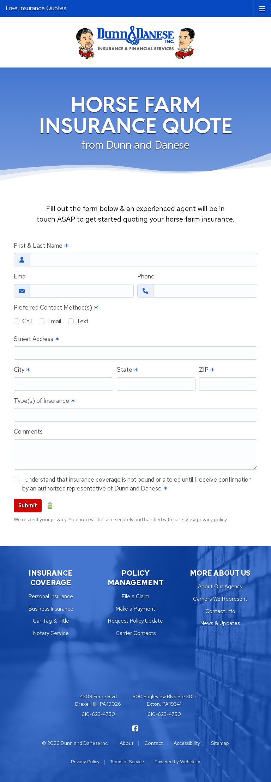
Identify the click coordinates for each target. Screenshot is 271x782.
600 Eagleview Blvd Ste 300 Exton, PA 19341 (164, 700)
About (126, 743)
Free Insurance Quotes (36, 8)
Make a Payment (135, 608)
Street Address (37, 339)
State (128, 370)
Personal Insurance (51, 596)
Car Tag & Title (51, 620)
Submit (27, 505)
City (22, 370)
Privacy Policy (85, 761)
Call (27, 321)
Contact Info (220, 611)
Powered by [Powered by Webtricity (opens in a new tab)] (177, 761)
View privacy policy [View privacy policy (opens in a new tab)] (206, 519)
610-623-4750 (98, 714)
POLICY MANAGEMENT (136, 578)
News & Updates (220, 623)
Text (83, 321)
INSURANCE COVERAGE (51, 578)
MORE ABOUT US (220, 573)
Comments (28, 431)
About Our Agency (220, 586)
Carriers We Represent (220, 598)
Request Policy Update (135, 620)
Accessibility (187, 743)
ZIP (207, 370)
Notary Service (51, 633)
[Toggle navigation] (262, 8)
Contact (153, 743)
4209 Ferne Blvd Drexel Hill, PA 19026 (98, 700)
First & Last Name (41, 245)
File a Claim (135, 596)
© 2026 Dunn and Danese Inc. (75, 743)
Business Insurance (51, 608)
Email (21, 276)
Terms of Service (127, 761)
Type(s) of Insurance (45, 401)
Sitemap (220, 743)
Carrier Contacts (136, 633)
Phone (146, 276)
